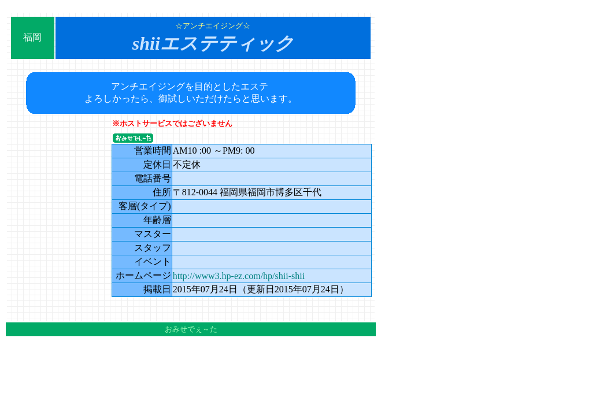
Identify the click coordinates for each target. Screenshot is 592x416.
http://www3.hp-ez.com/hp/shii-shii (239, 276)
